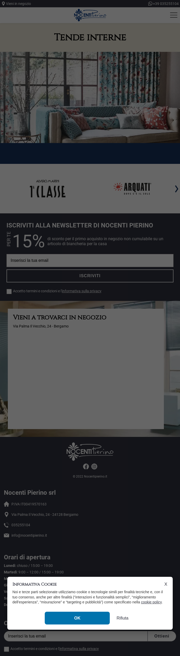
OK (77, 618)
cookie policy (151, 602)
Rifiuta (122, 618)
